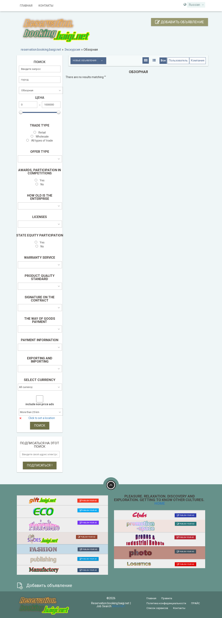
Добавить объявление (179, 22)
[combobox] (196, 5)
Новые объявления (89, 60)
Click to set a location (41, 417)
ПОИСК (39, 425)
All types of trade (39, 140)
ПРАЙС (195, 603)
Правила (166, 598)
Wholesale (40, 136)
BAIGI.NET (119, 606)
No (39, 184)
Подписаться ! (39, 465)
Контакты (45, 5)
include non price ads (39, 404)
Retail (39, 132)
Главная (26, 5)
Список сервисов (157, 608)
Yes (39, 180)
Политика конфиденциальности (166, 603)
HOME (159, 503)
